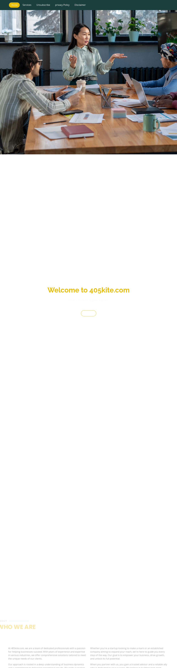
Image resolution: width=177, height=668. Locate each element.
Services (27, 4)
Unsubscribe (43, 4)
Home (14, 4)
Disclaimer (80, 4)
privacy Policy (62, 4)
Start (88, 315)
